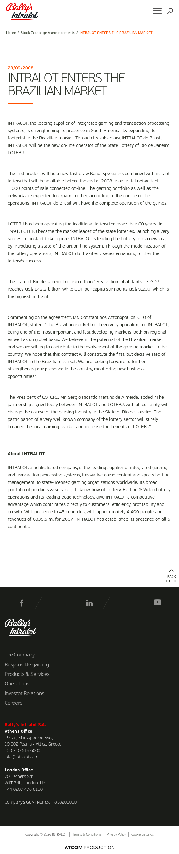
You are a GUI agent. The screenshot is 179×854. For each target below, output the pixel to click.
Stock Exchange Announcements (48, 33)
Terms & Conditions (86, 834)
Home (11, 33)
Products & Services (27, 674)
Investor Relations (24, 694)
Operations (17, 684)
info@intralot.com (21, 757)
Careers (13, 703)
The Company (20, 655)
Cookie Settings (142, 834)
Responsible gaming (27, 665)
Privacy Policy (116, 834)
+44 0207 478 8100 (24, 789)
